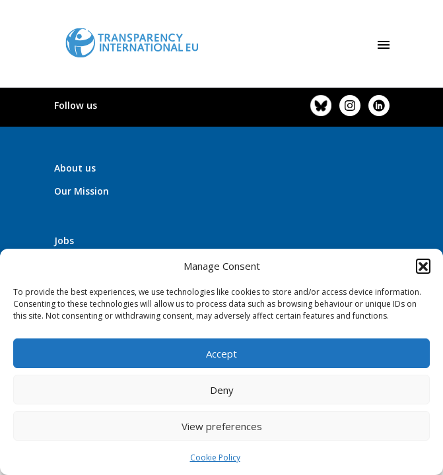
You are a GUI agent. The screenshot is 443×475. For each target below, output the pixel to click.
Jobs (64, 240)
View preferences (222, 426)
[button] (423, 265)
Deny (222, 389)
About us (75, 168)
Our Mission (81, 191)
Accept (221, 353)
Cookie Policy (215, 457)
